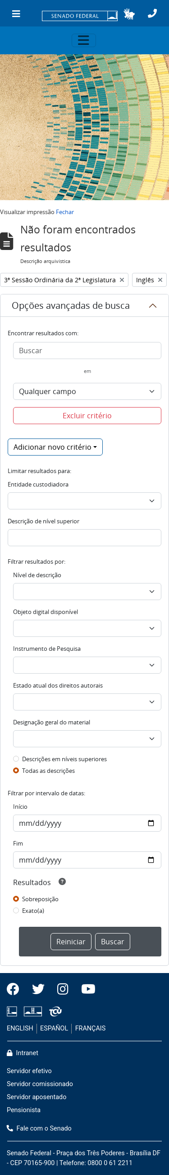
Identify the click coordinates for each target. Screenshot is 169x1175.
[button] (129, 14)
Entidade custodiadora (38, 484)
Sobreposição (40, 899)
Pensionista (24, 1110)
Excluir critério (87, 416)
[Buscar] (87, 350)
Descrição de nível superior (43, 521)
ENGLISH (20, 1028)
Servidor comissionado (40, 1084)
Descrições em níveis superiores (64, 759)
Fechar (65, 212)
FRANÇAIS (90, 1028)
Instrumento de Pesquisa (47, 648)
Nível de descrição (37, 575)
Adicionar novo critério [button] (52, 447)
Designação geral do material (51, 722)
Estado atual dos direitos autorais (58, 685)
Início (20, 806)
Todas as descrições (48, 771)
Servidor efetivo (29, 1071)
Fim (18, 843)
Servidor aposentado (36, 1097)
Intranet (22, 1053)
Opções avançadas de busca (71, 305)
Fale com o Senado (39, 1128)
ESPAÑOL (54, 1028)
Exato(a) (33, 911)
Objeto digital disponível (45, 612)
